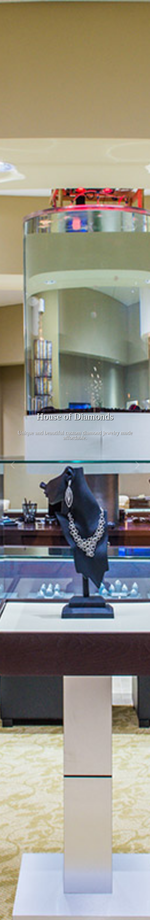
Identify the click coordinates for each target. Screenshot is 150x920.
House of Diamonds (75, 416)
